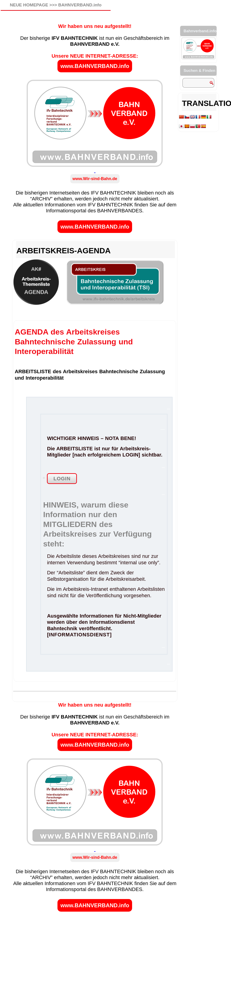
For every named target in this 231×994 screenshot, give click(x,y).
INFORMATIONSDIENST (79, 634)
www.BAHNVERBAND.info (94, 66)
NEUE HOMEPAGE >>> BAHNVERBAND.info (55, 5)
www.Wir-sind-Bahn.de (95, 178)
